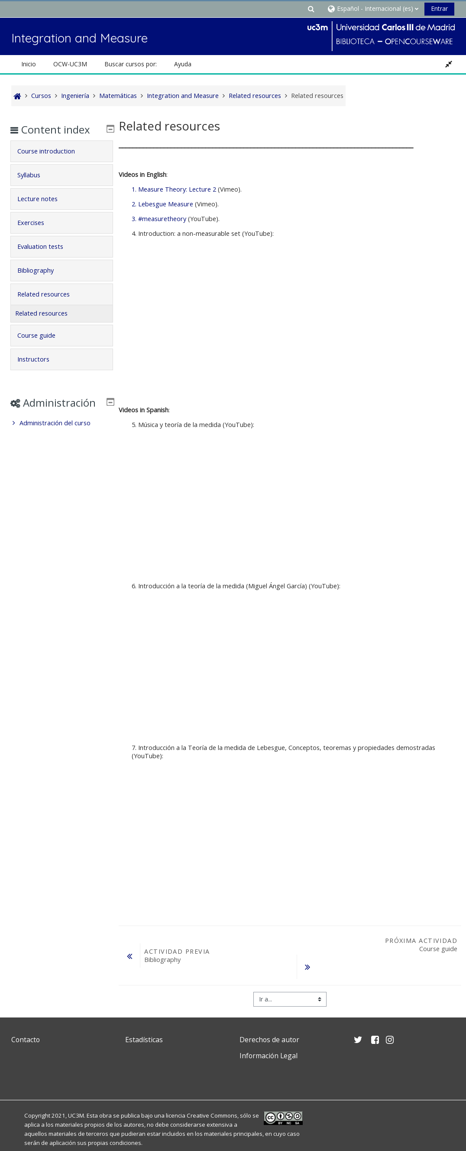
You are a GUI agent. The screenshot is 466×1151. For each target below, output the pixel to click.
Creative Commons (212, 1093)
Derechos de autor (269, 1017)
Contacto (25, 1017)
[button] (311, 8)
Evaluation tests (46, 246)
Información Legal (268, 1033)
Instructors (39, 359)
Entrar (439, 8)
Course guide (42, 335)
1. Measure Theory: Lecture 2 (174, 189)
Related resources (49, 294)
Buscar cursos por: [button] (130, 64)
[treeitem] (61, 436)
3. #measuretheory (159, 219)
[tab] (61, 151)
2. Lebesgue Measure (162, 204)
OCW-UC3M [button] (70, 64)
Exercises (36, 222)
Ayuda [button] (182, 64)
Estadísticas (144, 1017)
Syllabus (34, 175)
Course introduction (52, 151)
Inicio (28, 64)
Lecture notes (43, 199)
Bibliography (41, 270)
